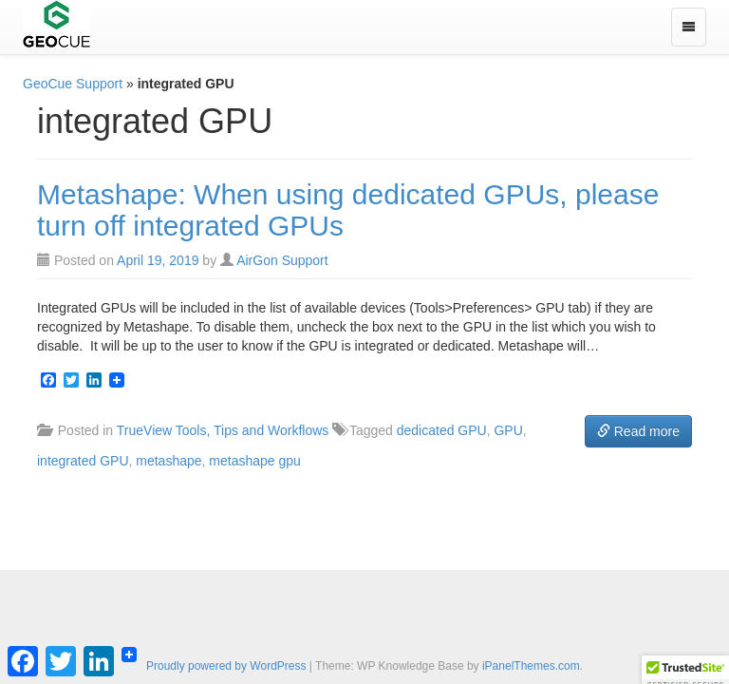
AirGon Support (282, 260)
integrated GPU (83, 460)
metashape (168, 460)
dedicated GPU (442, 430)
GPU (508, 430)
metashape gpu (255, 460)
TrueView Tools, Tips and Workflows (223, 430)
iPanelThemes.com (531, 666)
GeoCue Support (72, 83)
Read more (638, 431)
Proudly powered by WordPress (226, 666)
